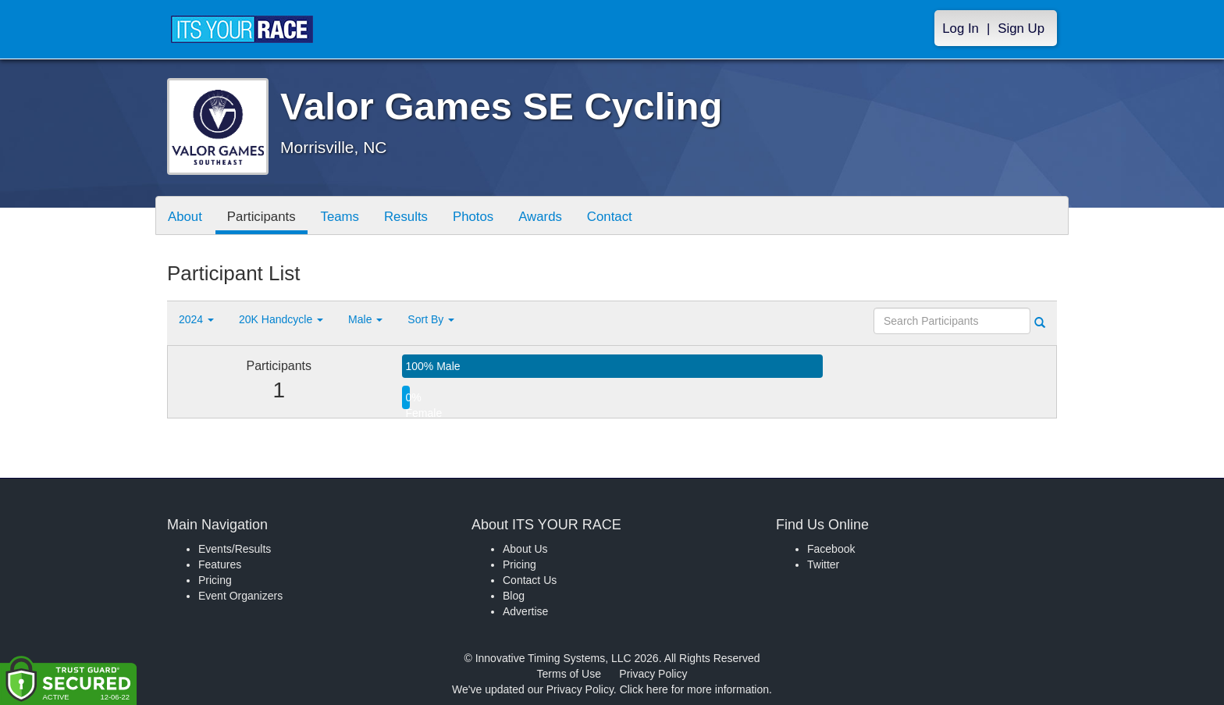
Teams (340, 216)
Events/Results (234, 549)
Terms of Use (569, 674)
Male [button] (365, 319)
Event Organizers (240, 595)
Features (219, 564)
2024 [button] (196, 319)
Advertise (525, 611)
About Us (525, 549)
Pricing (215, 580)
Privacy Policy (653, 674)
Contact (609, 216)
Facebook (831, 549)
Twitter (823, 564)
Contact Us (530, 580)
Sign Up (1021, 28)
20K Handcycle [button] (281, 319)
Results (406, 216)
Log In (960, 28)
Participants (261, 216)
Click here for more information (694, 689)
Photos (473, 216)
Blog (514, 595)
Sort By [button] (430, 319)
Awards (540, 216)
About (185, 216)
